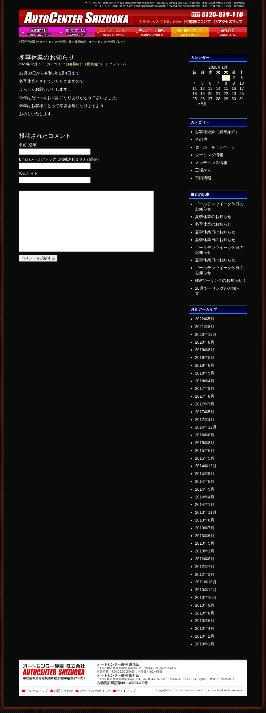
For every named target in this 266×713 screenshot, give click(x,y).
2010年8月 (204, 613)
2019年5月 (204, 357)
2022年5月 (204, 319)
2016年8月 (204, 435)
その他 (201, 139)
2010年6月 (204, 620)
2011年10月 (206, 582)
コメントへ (118, 64)
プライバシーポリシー (95, 690)
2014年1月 (204, 504)
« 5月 (202, 104)
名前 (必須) (28, 145)
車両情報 (203, 178)
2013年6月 (204, 535)
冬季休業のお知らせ (213, 224)
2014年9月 (204, 473)
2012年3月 (204, 574)
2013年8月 (204, 520)
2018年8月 (204, 365)
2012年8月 (204, 558)
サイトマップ (126, 690)
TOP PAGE (28, 41)
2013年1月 (204, 551)
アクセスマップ (37, 690)
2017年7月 (204, 404)
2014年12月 (206, 465)
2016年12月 (206, 427)
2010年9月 (204, 605)
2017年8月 (204, 396)
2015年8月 (204, 442)
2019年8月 (204, 349)
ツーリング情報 (209, 154)
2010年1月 (204, 644)
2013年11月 (206, 512)
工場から (203, 170)
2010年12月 (206, 589)
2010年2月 (204, 636)
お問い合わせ (63, 690)
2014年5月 (204, 489)
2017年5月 (204, 411)
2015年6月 (204, 450)
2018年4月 (204, 381)
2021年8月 (204, 326)
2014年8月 (204, 481)
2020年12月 (206, 334)
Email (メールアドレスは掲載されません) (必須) (59, 159)
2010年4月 (204, 628)
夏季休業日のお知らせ (215, 232)
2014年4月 (204, 497)
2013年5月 (204, 543)
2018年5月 (204, 373)
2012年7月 (204, 566)
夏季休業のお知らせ (213, 216)
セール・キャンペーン (215, 147)
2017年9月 (204, 388)
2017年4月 (204, 419)
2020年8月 (204, 342)
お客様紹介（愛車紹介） (85, 64)
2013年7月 (204, 528)
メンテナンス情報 (211, 162)
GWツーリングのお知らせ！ (220, 280)
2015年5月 (204, 458)
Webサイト (28, 174)
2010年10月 (206, 597)
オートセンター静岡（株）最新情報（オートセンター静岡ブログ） (83, 41)
